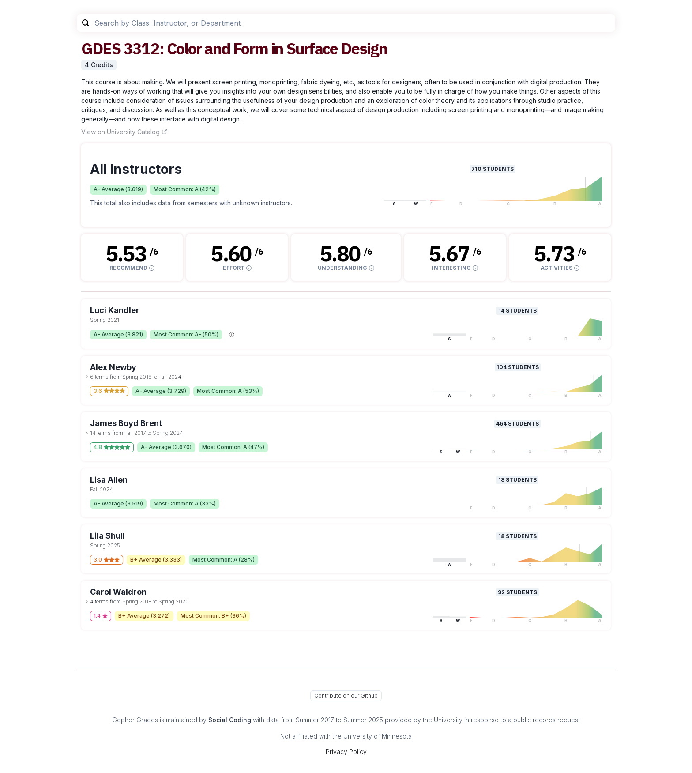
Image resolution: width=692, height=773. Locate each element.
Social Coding (229, 720)
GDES (100, 48)
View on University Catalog (124, 132)
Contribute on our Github (346, 695)
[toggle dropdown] (87, 376)
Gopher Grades (135, 720)
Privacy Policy (346, 751)
